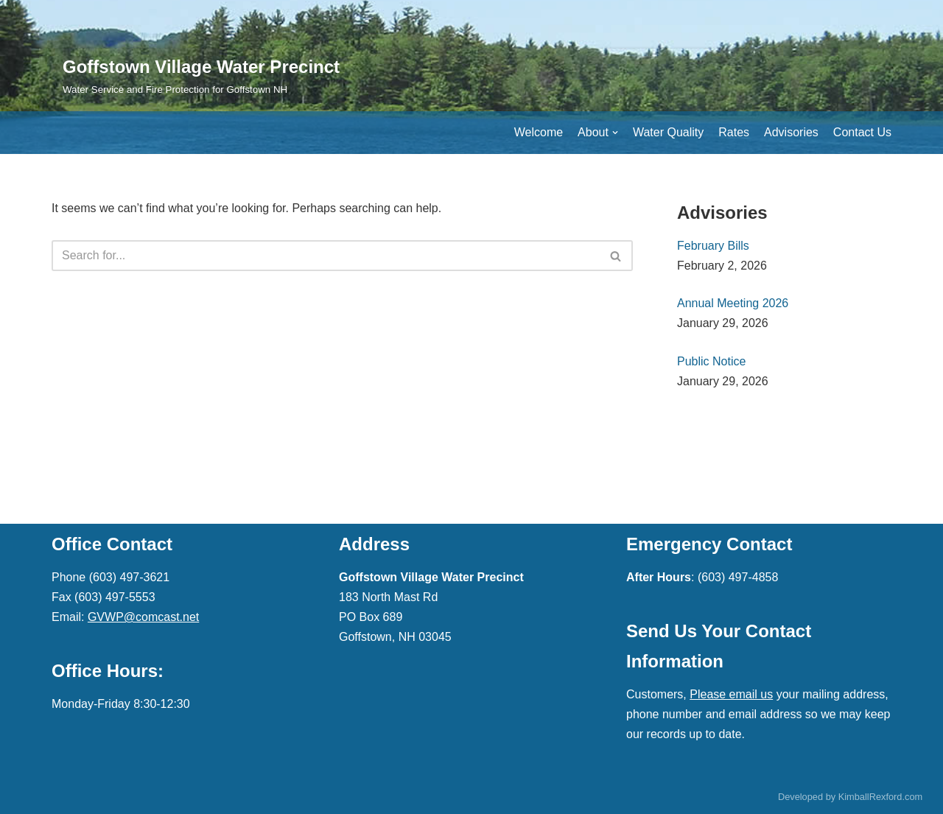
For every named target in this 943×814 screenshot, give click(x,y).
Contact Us (862, 132)
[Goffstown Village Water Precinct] (201, 77)
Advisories (791, 132)
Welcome (538, 132)
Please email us (731, 694)
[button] (615, 256)
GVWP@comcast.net (143, 617)
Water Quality (668, 132)
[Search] (616, 255)
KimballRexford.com (880, 796)
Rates (733, 132)
